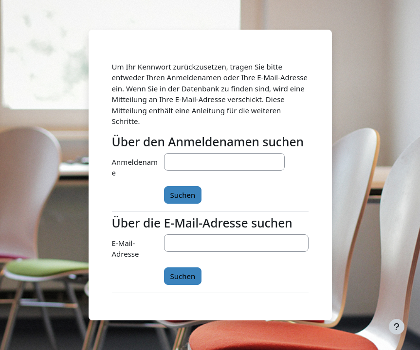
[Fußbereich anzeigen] (396, 326)
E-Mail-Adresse (125, 248)
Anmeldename (135, 167)
